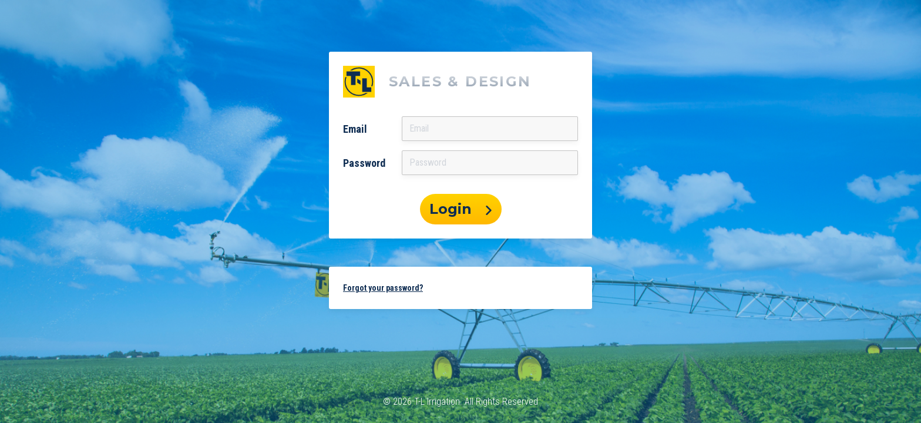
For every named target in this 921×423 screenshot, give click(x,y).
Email (355, 129)
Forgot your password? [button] (383, 288)
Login (460, 208)
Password (364, 163)
